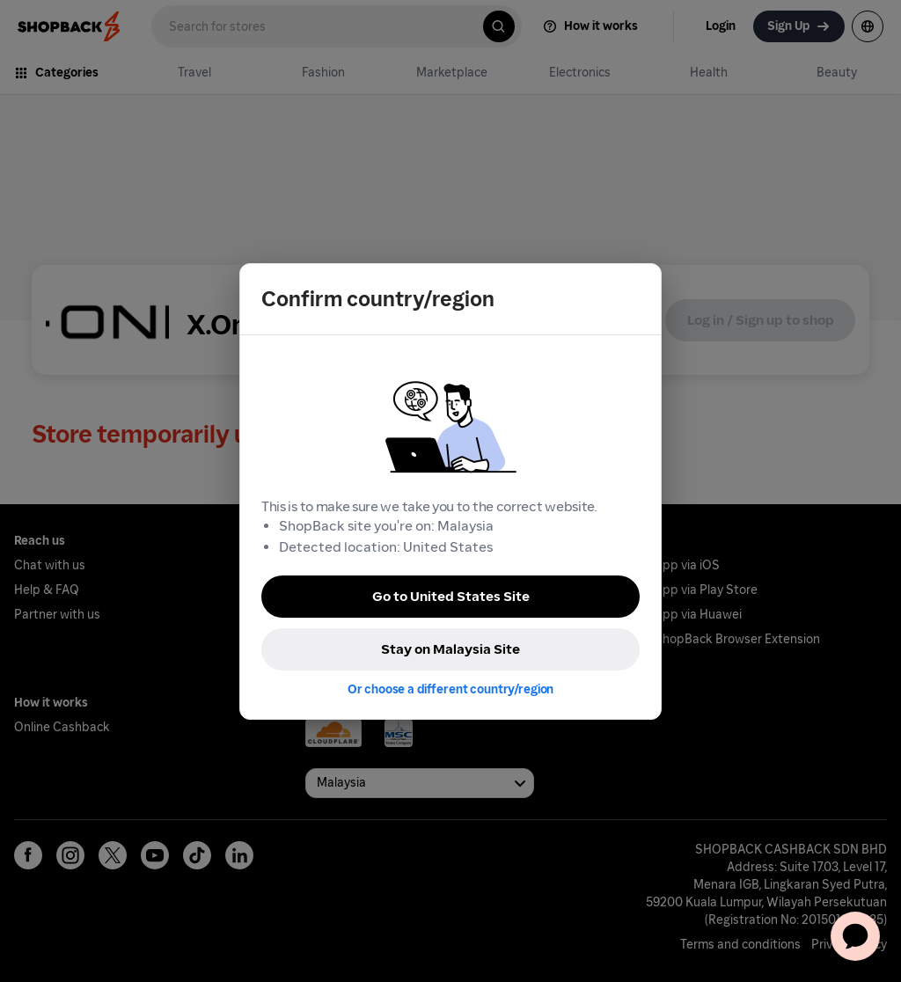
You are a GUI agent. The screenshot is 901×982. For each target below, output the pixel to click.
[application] (855, 936)
